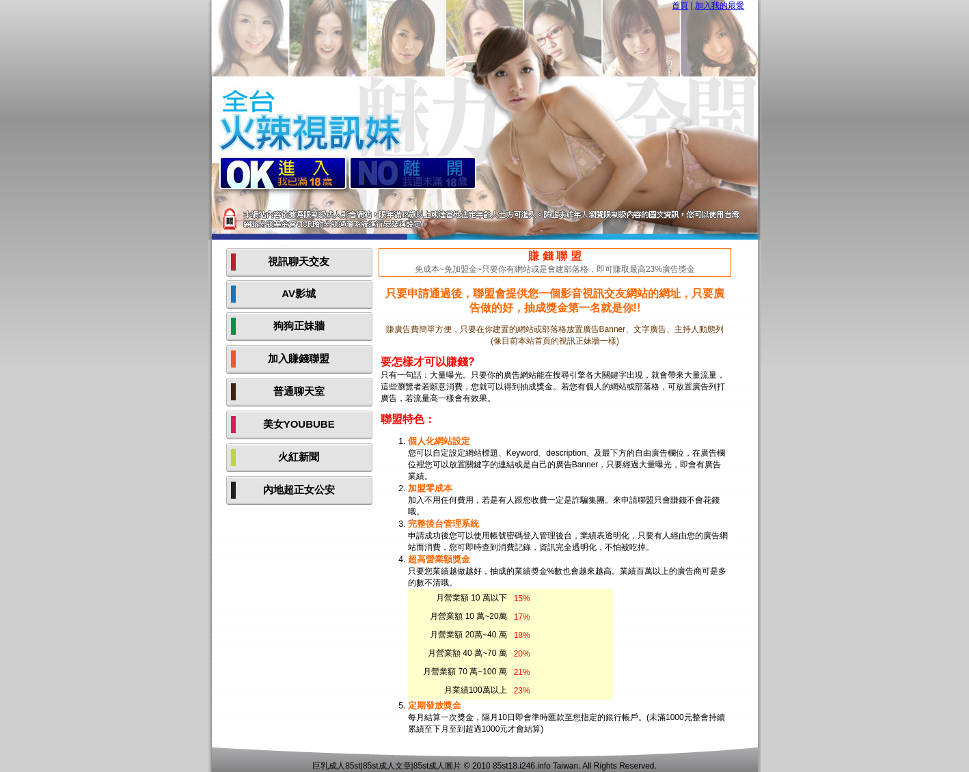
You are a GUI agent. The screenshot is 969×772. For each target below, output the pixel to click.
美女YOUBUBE (299, 424)
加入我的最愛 (719, 5)
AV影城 (299, 293)
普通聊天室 (299, 391)
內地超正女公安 (299, 489)
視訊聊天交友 (298, 261)
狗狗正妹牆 (299, 325)
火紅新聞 (298, 457)
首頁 (680, 5)
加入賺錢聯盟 (298, 358)
